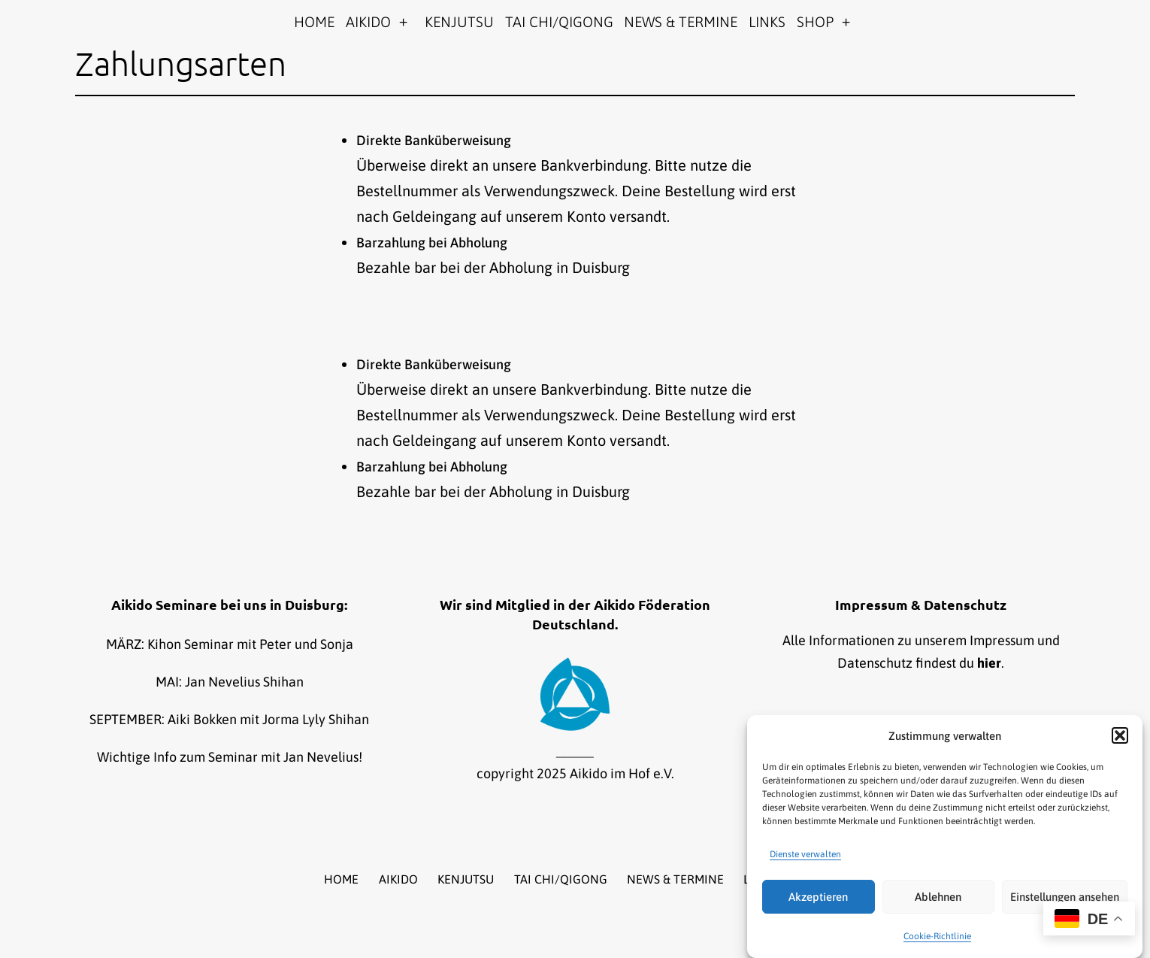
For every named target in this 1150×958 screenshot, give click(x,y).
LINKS (767, 22)
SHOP (815, 22)
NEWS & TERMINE (680, 22)
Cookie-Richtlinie (937, 936)
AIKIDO (368, 22)
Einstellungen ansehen (1064, 896)
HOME (314, 22)
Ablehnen (938, 896)
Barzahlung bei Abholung (431, 242)
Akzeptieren (818, 896)
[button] (1119, 735)
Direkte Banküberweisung (433, 140)
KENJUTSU (459, 22)
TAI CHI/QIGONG (559, 22)
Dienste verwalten (805, 854)
